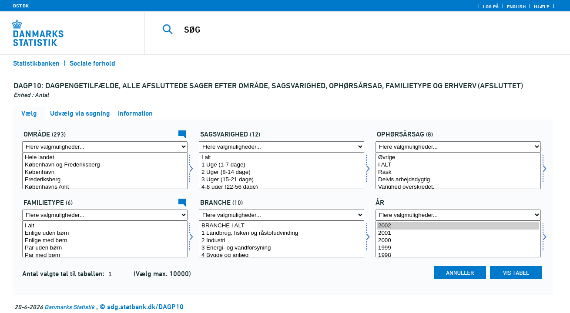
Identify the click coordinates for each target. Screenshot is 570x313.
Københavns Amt (105, 187)
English (516, 6)
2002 (458, 226)
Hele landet (105, 157)
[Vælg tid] (458, 238)
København (105, 172)
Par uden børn (105, 248)
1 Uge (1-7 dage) (281, 165)
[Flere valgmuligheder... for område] (105, 146)
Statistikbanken (36, 63)
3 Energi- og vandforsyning (281, 248)
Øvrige (458, 157)
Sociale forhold (92, 63)
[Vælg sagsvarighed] (281, 170)
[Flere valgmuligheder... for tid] (458, 215)
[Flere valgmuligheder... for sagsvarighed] (281, 146)
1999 (458, 248)
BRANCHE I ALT (281, 226)
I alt (281, 157)
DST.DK (21, 6)
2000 (458, 240)
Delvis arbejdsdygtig (458, 179)
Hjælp (542, 6)
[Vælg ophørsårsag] (458, 170)
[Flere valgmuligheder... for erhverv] (281, 215)
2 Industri (281, 240)
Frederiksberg (105, 179)
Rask (458, 172)
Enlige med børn (105, 240)
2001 (458, 233)
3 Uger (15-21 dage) (281, 179)
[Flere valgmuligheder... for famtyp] (105, 215)
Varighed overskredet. (458, 187)
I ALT (458, 165)
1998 (458, 255)
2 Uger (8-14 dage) (281, 172)
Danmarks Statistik (69, 306)
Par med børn (105, 255)
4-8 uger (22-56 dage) (281, 187)
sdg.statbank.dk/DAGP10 (145, 307)
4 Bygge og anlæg (281, 255)
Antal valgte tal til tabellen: (64, 274)
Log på (491, 6)
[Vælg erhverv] (281, 238)
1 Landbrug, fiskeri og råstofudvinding (281, 233)
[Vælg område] (105, 170)
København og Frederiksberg (105, 165)
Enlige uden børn (105, 233)
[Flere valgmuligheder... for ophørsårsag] (458, 146)
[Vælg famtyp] (105, 238)
